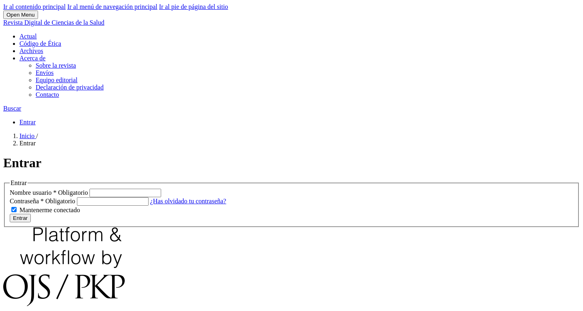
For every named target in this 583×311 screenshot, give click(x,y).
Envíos (44, 72)
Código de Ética (40, 43)
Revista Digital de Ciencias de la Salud (53, 22)
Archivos (31, 50)
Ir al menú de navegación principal (112, 6)
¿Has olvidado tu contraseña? (188, 201)
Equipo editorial (57, 80)
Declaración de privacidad (70, 87)
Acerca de (32, 58)
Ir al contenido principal (34, 6)
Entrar (27, 122)
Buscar (12, 108)
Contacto (47, 94)
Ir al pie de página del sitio (193, 6)
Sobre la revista (56, 65)
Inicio (27, 135)
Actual (28, 36)
